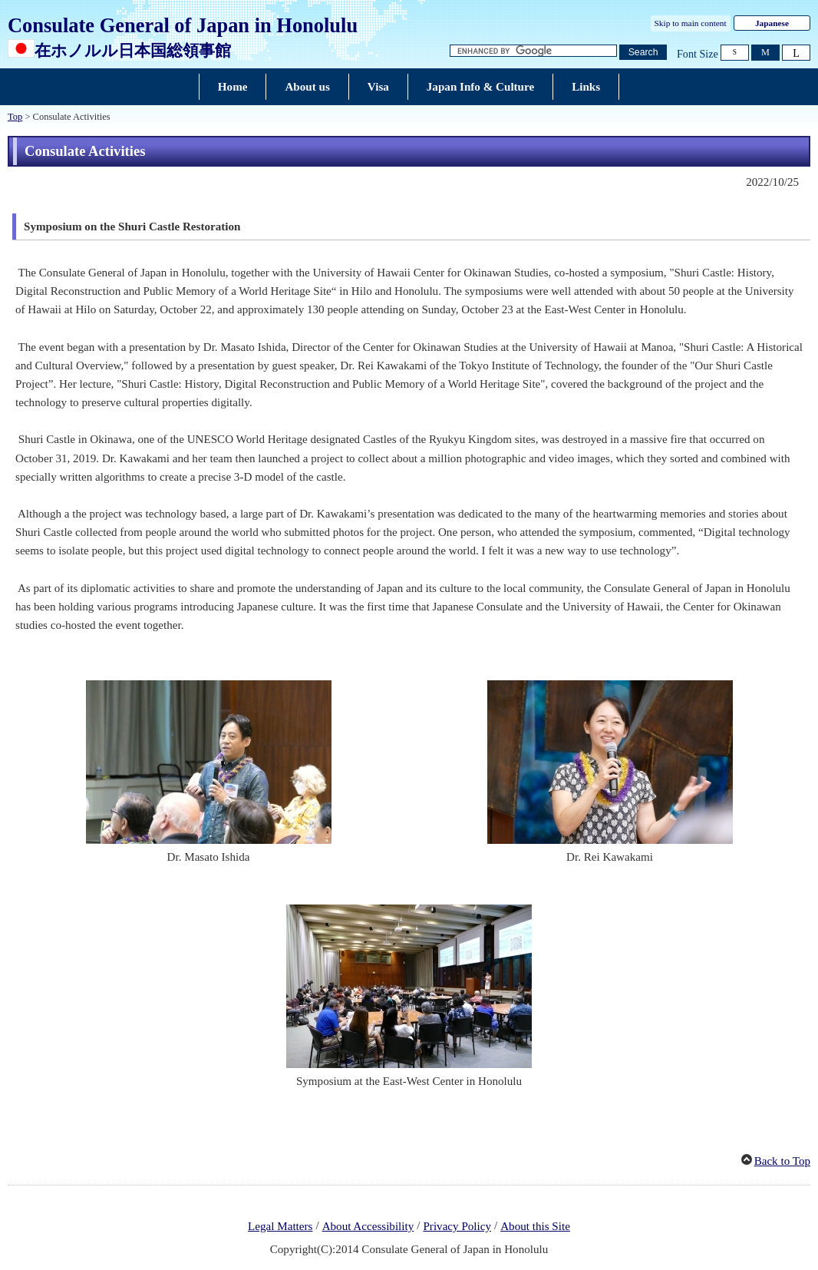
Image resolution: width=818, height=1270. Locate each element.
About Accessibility (368, 1226)
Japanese (772, 23)
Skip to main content (691, 23)
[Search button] (643, 53)
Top (15, 116)
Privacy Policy (457, 1226)
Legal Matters (280, 1226)
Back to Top (782, 1161)
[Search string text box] (533, 51)
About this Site (535, 1226)
